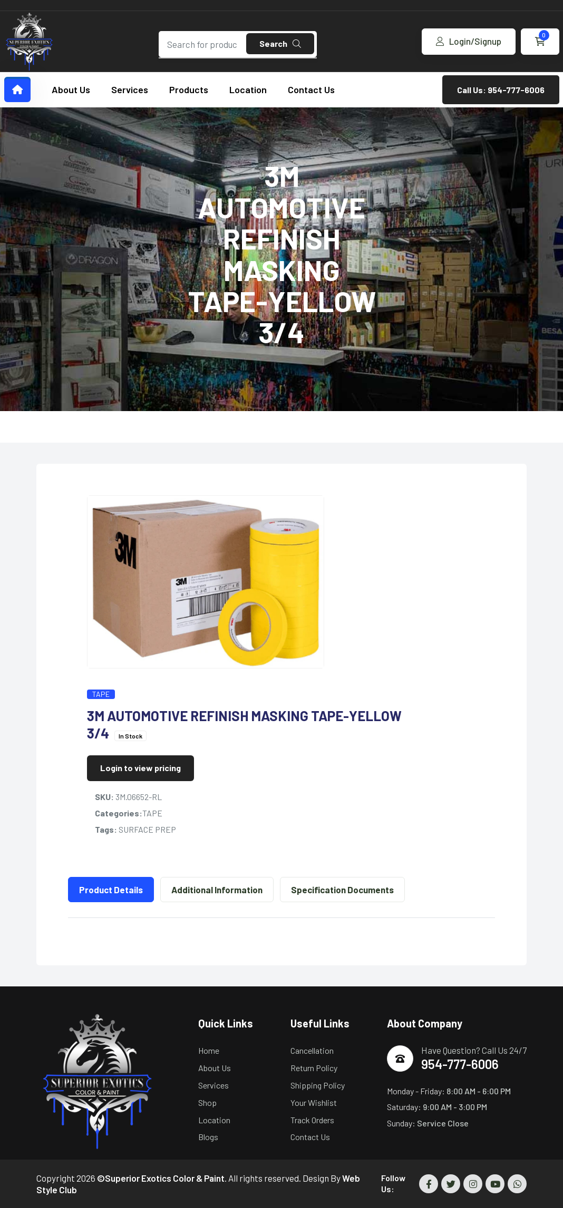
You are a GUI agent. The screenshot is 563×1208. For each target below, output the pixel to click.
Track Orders (312, 1120)
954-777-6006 (460, 1064)
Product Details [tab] (111, 889)
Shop (207, 1102)
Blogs (208, 1137)
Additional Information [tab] (217, 889)
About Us (71, 89)
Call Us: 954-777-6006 (501, 90)
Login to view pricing (140, 768)
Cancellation (312, 1050)
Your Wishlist (313, 1102)
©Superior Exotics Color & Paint (161, 1178)
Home (208, 1050)
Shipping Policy (317, 1085)
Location (248, 89)
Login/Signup (468, 41)
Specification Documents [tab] (342, 889)
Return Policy (313, 1068)
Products (188, 89)
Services (129, 89)
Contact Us (311, 89)
